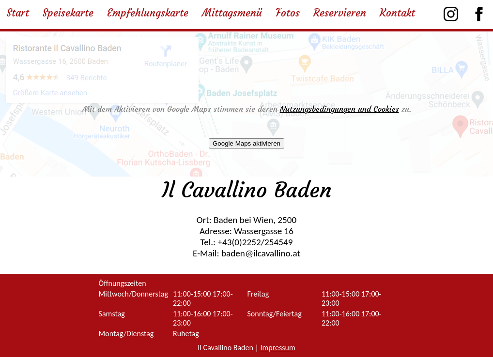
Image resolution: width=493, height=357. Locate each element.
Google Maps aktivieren (246, 143)
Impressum (277, 347)
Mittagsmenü (232, 13)
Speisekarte (68, 13)
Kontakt (397, 13)
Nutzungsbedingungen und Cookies (339, 109)
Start (18, 13)
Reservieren (339, 13)
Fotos (288, 13)
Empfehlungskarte (147, 13)
